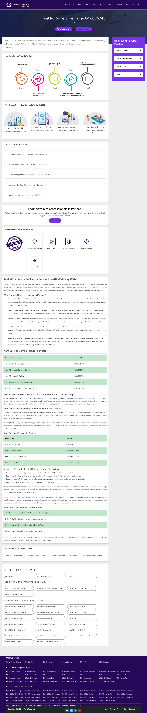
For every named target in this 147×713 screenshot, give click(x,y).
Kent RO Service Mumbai (51, 691)
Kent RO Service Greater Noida (14, 700)
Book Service (84, 29)
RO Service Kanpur (31, 678)
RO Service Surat (86, 675)
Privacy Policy (122, 709)
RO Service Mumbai (50, 672)
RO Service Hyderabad (88, 672)
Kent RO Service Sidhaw (46, 606)
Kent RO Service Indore (88, 697)
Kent (73, 23)
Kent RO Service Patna (69, 697)
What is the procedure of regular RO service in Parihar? (30, 175)
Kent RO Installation (128, 58)
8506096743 (63, 29)
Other (128, 74)
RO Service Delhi (30, 672)
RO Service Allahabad (69, 681)
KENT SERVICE (91, 5)
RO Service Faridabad (69, 675)
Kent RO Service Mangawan (15, 636)
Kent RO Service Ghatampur (47, 642)
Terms (112, 709)
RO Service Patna (67, 678)
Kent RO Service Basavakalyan (48, 612)
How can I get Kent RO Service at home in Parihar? (28, 154)
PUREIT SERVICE (106, 5)
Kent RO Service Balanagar (15, 630)
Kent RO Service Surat (87, 694)
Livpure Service (67, 662)
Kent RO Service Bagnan (14, 642)
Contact (132, 709)
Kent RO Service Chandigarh (107, 700)
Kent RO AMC (128, 66)
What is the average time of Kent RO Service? (27, 195)
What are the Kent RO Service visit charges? (26, 185)
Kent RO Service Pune (106, 694)
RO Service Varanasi (50, 681)
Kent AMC (73, 576)
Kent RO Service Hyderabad (88, 691)
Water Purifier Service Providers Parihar (51, 588)
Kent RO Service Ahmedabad (107, 691)
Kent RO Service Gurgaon (14, 691)
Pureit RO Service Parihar (14, 594)
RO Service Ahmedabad (107, 672)
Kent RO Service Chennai (125, 691)
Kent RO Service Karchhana (15, 606)
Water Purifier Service (13, 662)
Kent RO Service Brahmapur (47, 624)
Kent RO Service (128, 50)
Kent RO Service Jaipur (125, 694)
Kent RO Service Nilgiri (45, 630)
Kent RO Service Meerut (33, 700)
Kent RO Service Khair (77, 630)
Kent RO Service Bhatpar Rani (48, 636)
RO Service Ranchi (123, 678)
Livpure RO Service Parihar (15, 588)
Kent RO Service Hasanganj (15, 624)
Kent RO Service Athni (45, 618)
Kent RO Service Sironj (77, 606)
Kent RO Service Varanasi (51, 700)
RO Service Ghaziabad (50, 675)
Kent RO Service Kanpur (33, 697)
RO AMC (136, 5)
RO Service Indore (86, 678)
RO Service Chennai (123, 672)
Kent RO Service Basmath (78, 624)
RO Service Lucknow (13, 678)
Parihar (79, 23)
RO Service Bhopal (105, 678)
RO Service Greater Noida (14, 681)
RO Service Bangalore (69, 672)
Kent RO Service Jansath (14, 618)
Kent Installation (43, 576)
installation (57, 216)
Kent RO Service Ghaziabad (51, 694)
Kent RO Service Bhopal (107, 697)
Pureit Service (47, 662)
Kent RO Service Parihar (77, 588)
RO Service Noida (31, 675)
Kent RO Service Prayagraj (88, 700)
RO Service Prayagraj (87, 681)
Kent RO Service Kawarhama (15, 612)
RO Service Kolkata (12, 675)
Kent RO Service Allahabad (70, 700)
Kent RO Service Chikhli (77, 612)
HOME (67, 5)
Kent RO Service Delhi (32, 691)
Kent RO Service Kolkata (14, 694)
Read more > (8, 47)
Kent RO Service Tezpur (77, 618)
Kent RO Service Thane (51, 697)
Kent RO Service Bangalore (70, 691)
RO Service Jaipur (123, 675)
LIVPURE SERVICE (123, 5)
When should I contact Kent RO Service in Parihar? (28, 164)
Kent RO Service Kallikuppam (79, 636)
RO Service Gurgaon (13, 672)
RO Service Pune (104, 675)
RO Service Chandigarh (106, 681)
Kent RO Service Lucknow (14, 697)
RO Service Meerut (31, 681)
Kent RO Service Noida (32, 694)
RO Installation (104, 662)
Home (67, 23)
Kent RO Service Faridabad (70, 694)
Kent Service (10, 576)
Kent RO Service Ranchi (125, 697)
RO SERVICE (78, 5)
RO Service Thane (49, 678)
